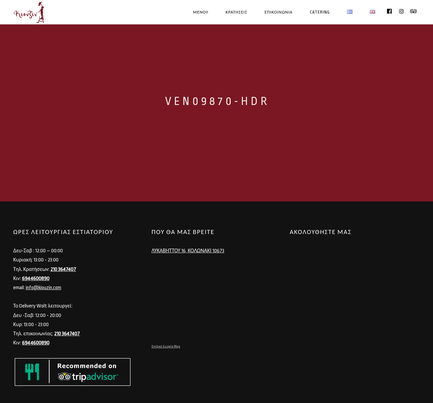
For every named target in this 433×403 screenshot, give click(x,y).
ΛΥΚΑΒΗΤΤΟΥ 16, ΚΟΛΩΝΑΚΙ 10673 (188, 251)
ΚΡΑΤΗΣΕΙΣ (236, 12)
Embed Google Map (166, 346)
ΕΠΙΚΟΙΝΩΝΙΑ (279, 12)
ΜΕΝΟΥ (200, 12)
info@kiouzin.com (43, 288)
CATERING (320, 12)
